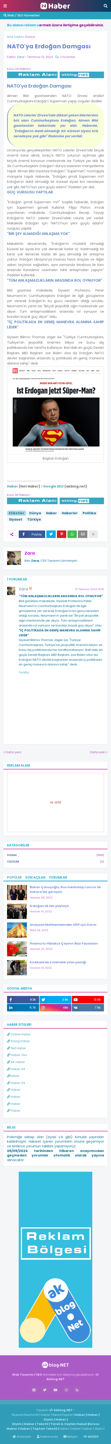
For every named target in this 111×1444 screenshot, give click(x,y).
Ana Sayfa (14, 37)
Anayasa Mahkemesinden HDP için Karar (63, 924)
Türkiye (34, 519)
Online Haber (19, 1034)
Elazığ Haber (18, 1041)
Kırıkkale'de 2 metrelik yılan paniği (58, 962)
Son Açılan (35, 877)
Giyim (48, 1419)
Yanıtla (24, 672)
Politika (89, 513)
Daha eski (97, 752)
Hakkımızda (47, 1436)
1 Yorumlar (67, 57)
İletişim (70, 1436)
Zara (30, 553)
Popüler (14, 877)
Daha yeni (13, 752)
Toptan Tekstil (44, 1428)
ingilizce (48, 1402)
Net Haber (16, 1048)
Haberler (70, 513)
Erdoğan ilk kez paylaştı (49, 906)
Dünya (30, 37)
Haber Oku (17, 1055)
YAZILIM (55, 861)
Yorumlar (58, 877)
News (56, 1415)
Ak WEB (55, 802)
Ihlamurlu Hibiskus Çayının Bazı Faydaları (64, 943)
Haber (51, 513)
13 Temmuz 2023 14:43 (89, 589)
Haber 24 (16, 1069)
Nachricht (31, 1415)
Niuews (17, 1415)
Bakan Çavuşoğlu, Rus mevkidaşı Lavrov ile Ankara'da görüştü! (65, 889)
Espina (67, 1415)
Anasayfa (21, 1436)
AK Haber (16, 1062)
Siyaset (15, 519)
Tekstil (42, 1424)
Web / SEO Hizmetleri (22, 15)
